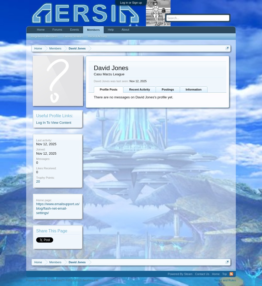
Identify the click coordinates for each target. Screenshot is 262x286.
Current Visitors (73, 36)
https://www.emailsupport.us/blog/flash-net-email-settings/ (57, 208)
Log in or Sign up (131, 2)
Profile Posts (108, 89)
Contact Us (202, 274)
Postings (168, 89)
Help (111, 29)
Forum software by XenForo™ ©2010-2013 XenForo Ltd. (62, 280)
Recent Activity (139, 89)
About (125, 29)
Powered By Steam (180, 274)
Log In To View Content (53, 123)
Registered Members (44, 36)
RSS (231, 274)
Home (41, 29)
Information (194, 89)
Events (74, 29)
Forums (57, 29)
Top (224, 274)
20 (38, 181)
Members (93, 29)
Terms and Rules (225, 280)
